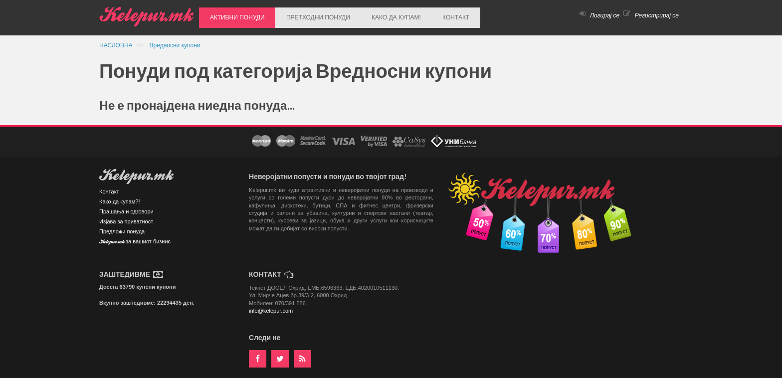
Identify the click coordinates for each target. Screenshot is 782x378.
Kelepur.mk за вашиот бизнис (135, 237)
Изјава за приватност (126, 217)
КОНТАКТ (432, 15)
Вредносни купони (175, 40)
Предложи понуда (122, 227)
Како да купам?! (119, 197)
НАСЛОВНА (116, 40)
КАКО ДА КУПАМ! (379, 15)
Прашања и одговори (126, 207)
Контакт (109, 187)
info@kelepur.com (271, 306)
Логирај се (599, 15)
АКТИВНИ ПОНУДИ (233, 15)
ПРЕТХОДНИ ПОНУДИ (308, 15)
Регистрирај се (651, 15)
